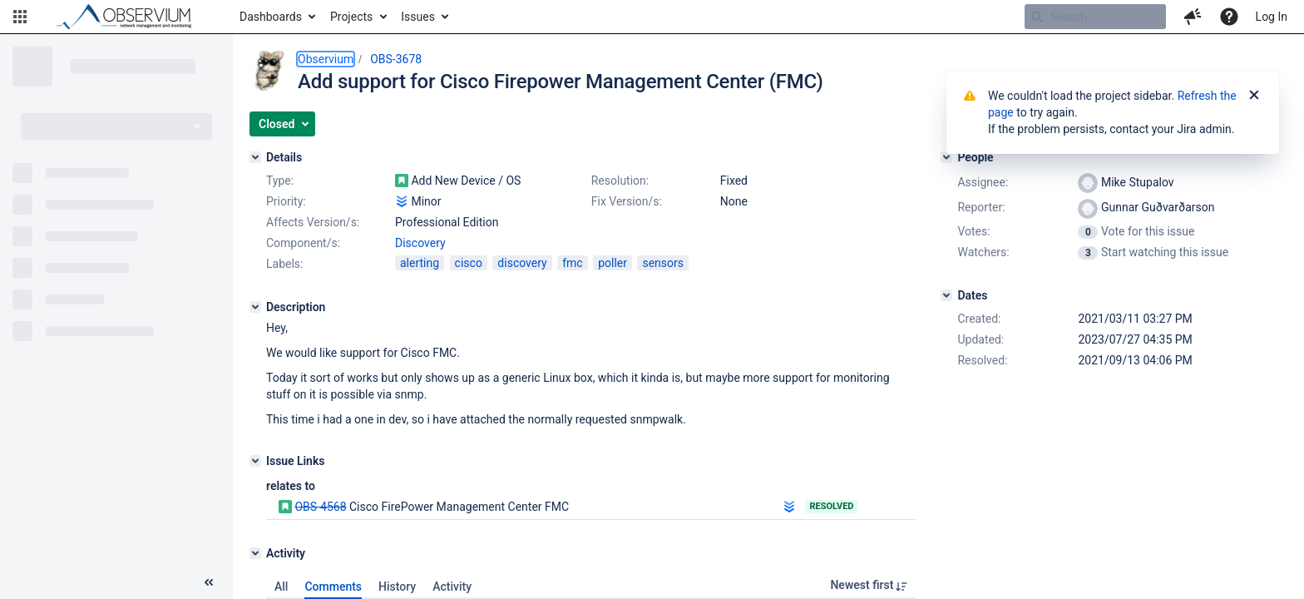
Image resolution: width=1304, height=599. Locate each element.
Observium (325, 59)
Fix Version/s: (626, 201)
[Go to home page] (131, 16)
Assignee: (982, 182)
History (397, 586)
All (281, 586)
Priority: (286, 201)
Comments (333, 586)
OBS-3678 (396, 59)
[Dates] (946, 295)
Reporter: (981, 207)
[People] (946, 157)
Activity (452, 586)
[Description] (255, 307)
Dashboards (271, 16)
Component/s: (303, 243)
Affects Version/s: (312, 222)
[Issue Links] (255, 461)
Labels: (284, 263)
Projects (351, 16)
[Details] (255, 157)
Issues (418, 16)
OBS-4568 (320, 506)
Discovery (420, 243)
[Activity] (255, 553)
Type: (280, 180)
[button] (20, 16)
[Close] (1254, 95)
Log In (1271, 16)
